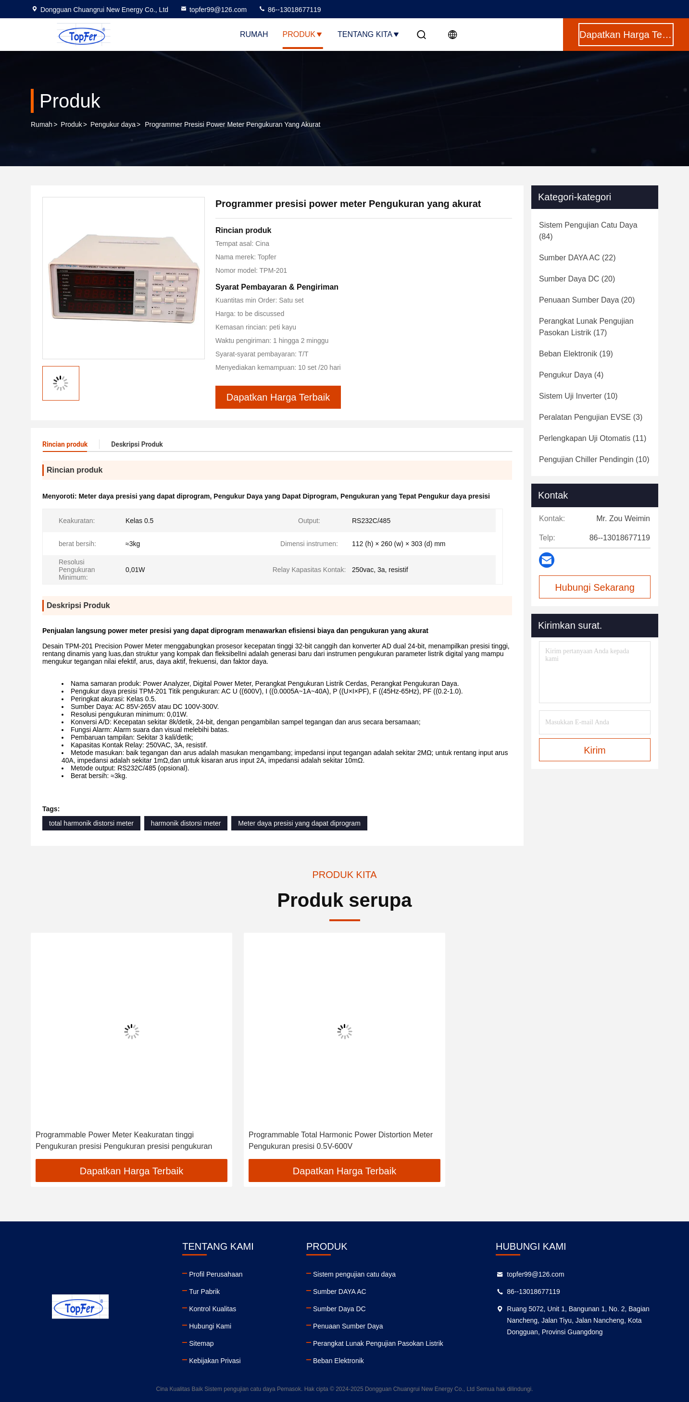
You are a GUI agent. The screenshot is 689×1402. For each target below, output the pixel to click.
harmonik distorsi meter (186, 823)
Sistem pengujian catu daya (354, 1274)
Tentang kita (369, 34)
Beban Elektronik (338, 1361)
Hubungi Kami (210, 1326)
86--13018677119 (289, 9)
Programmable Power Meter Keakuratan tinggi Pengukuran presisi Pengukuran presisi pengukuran (124, 1140)
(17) (586, 327)
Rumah (254, 34)
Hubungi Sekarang (595, 587)
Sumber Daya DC (339, 1309)
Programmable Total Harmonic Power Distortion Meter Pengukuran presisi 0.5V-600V (341, 1140)
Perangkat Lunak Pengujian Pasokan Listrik (378, 1343)
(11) (592, 438)
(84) (588, 231)
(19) (576, 354)
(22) (577, 258)
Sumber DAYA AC (339, 1291)
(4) (571, 375)
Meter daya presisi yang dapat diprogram (299, 823)
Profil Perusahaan (215, 1274)
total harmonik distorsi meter (91, 823)
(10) (578, 396)
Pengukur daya (113, 124)
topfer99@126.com (213, 9)
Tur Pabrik (204, 1291)
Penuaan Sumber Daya (348, 1326)
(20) (577, 279)
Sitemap (201, 1343)
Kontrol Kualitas (212, 1309)
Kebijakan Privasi (214, 1361)
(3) (590, 417)
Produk (303, 34)
